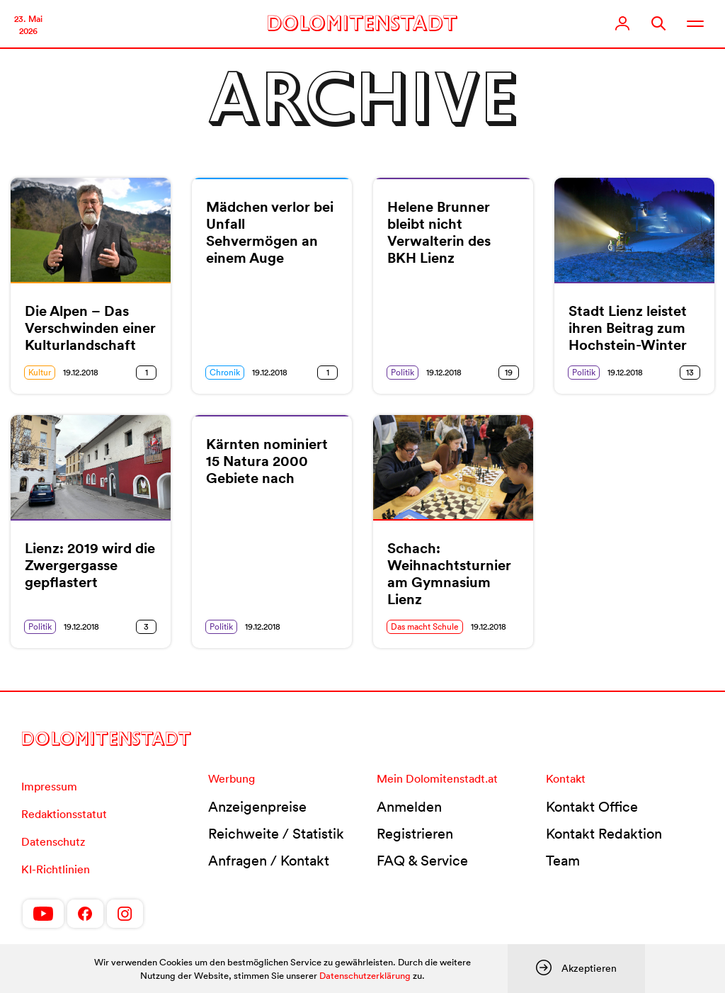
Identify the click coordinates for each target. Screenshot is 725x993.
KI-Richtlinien (55, 869)
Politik (402, 372)
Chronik (225, 372)
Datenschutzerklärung (365, 976)
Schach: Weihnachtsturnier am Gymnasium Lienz (449, 574)
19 (509, 372)
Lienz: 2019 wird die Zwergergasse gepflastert (90, 565)
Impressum (49, 786)
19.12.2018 (80, 372)
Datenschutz (53, 841)
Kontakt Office (592, 806)
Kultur (39, 372)
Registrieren (415, 833)
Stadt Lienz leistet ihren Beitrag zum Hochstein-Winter (628, 327)
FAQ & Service (422, 860)
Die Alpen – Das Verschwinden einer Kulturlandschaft (90, 327)
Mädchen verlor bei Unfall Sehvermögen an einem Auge (269, 232)
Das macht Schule (425, 626)
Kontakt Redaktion (604, 833)
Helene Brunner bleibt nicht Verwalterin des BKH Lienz (439, 232)
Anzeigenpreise (257, 806)
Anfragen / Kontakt (268, 860)
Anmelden (409, 806)
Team (563, 860)
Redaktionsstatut (64, 814)
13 (690, 372)
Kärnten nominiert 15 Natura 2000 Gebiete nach (267, 461)
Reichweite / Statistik (276, 833)
